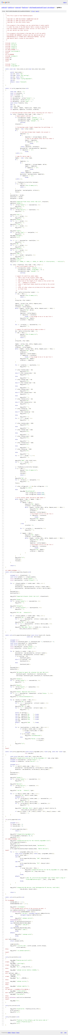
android (4, 7)
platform (11, 7)
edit (37, 11)
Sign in (64, 2)
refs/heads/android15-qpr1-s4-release (41, 7)
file (33, 11)
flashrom (25, 7)
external (18, 7)
